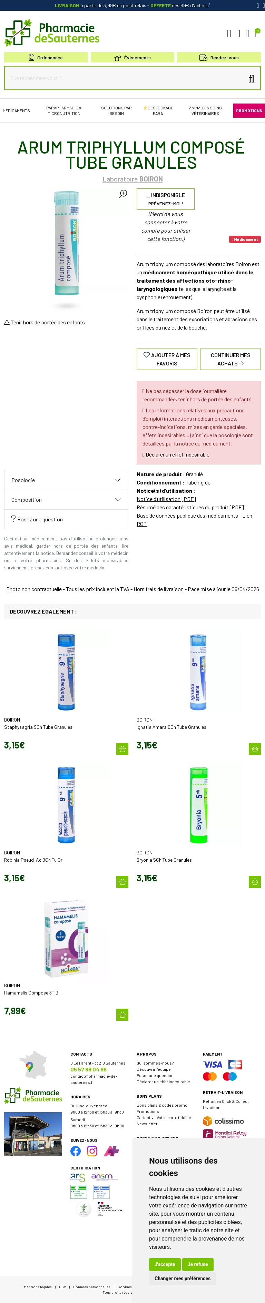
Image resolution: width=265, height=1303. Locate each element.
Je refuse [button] (198, 1264)
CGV (62, 1286)
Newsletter (147, 1123)
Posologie (23, 480)
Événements (132, 57)
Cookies (125, 1286)
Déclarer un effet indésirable (177, 454)
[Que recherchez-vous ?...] (126, 78)
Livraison (211, 1107)
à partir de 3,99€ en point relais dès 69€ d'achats (132, 5)
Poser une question (155, 1075)
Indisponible (166, 199)
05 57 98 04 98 (88, 1069)
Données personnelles (91, 1286)
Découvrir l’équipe (154, 1069)
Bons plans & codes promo (162, 1105)
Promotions (148, 1111)
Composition (26, 499)
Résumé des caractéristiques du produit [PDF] (190, 507)
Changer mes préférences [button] (182, 1278)
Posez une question (37, 519)
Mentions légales (38, 1286)
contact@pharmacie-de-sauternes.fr (93, 1079)
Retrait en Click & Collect (226, 1101)
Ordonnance (46, 57)
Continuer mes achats (231, 359)
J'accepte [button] (165, 1264)
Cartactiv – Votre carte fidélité (164, 1117)
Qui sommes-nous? (155, 1062)
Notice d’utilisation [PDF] (166, 499)
